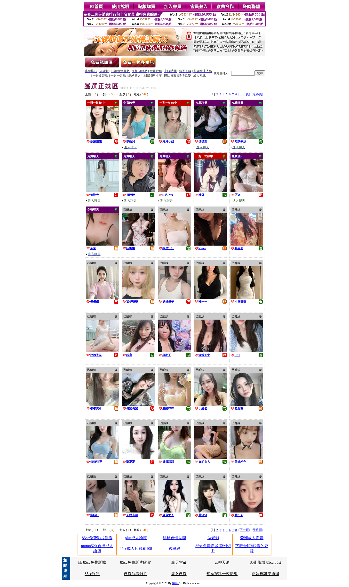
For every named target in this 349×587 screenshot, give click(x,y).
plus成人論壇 (136, 538)
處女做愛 (179, 574)
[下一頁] (244, 94)
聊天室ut (178, 562)
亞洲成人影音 (251, 538)
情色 (175, 583)
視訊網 (174, 548)
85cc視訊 (92, 574)
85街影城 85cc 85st (265, 562)
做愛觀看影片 (135, 574)
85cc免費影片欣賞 (135, 562)
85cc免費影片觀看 (97, 538)
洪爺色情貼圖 (174, 538)
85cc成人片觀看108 (135, 548)
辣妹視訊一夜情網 (222, 574)
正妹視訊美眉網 (265, 574)
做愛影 (213, 538)
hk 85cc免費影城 (92, 562)
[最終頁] (257, 94)
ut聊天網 (222, 562)
